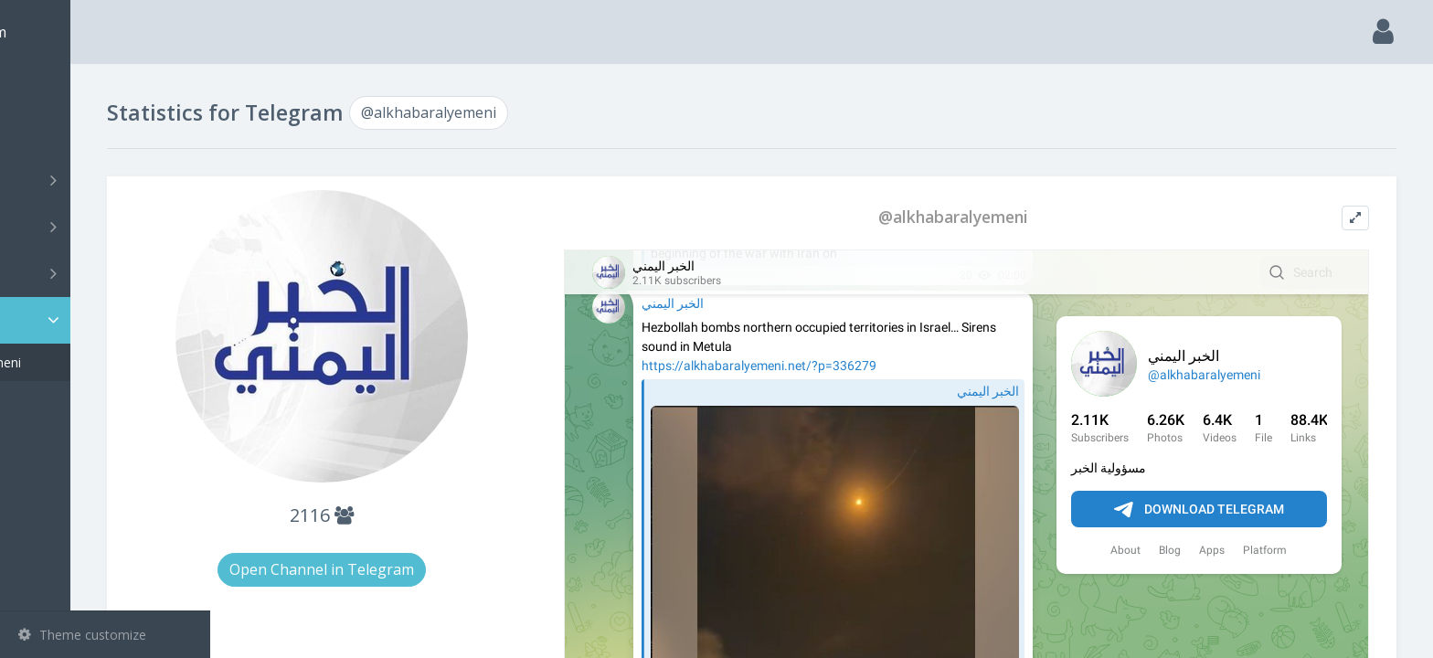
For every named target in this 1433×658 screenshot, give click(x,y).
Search (47, 134)
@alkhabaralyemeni (103, 362)
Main (43, 87)
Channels (107, 180)
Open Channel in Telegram (438, 569)
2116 (439, 515)
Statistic (110, 320)
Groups (107, 227)
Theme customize (82, 634)
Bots (107, 273)
